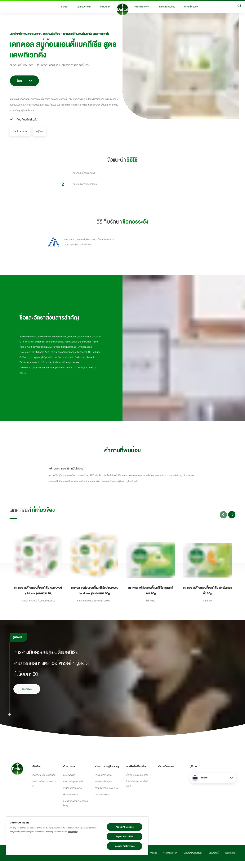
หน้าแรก (64, 7)
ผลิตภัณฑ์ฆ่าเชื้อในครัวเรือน (44, 775)
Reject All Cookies (124, 836)
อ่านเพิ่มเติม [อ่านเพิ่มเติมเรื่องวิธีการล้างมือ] (27, 689)
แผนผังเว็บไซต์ (230, 853)
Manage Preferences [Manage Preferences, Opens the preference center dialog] (125, 846)
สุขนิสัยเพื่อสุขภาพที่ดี (72, 788)
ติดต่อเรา (153, 853)
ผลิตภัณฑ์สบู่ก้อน (51, 34)
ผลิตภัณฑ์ (36, 766)
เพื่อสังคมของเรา (70, 794)
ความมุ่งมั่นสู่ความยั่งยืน (73, 781)
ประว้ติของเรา (69, 775)
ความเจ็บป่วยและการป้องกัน (107, 788)
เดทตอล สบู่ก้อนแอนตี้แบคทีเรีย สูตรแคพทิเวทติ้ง (86, 34)
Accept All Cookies (124, 827)
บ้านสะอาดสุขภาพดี (103, 775)
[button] (212, 778)
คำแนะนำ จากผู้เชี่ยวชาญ (107, 766)
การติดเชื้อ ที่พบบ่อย (136, 766)
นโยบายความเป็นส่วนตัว (193, 853)
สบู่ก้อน (39, 131)
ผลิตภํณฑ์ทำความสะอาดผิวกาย (25, 34)
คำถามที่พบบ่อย (191, 7)
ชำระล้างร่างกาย (20, 131)
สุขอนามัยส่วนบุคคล (104, 781)
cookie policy (73, 831)
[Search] (239, 6)
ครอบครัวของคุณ (102, 794)
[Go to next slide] (231, 514)
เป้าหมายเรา (105, 7)
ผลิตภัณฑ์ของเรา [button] (84, 7)
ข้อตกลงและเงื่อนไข (170, 853)
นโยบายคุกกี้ (214, 853)
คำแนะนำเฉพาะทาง (142, 7)
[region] (77, 836)
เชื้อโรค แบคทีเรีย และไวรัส (137, 775)
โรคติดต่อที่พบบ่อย (167, 7)
